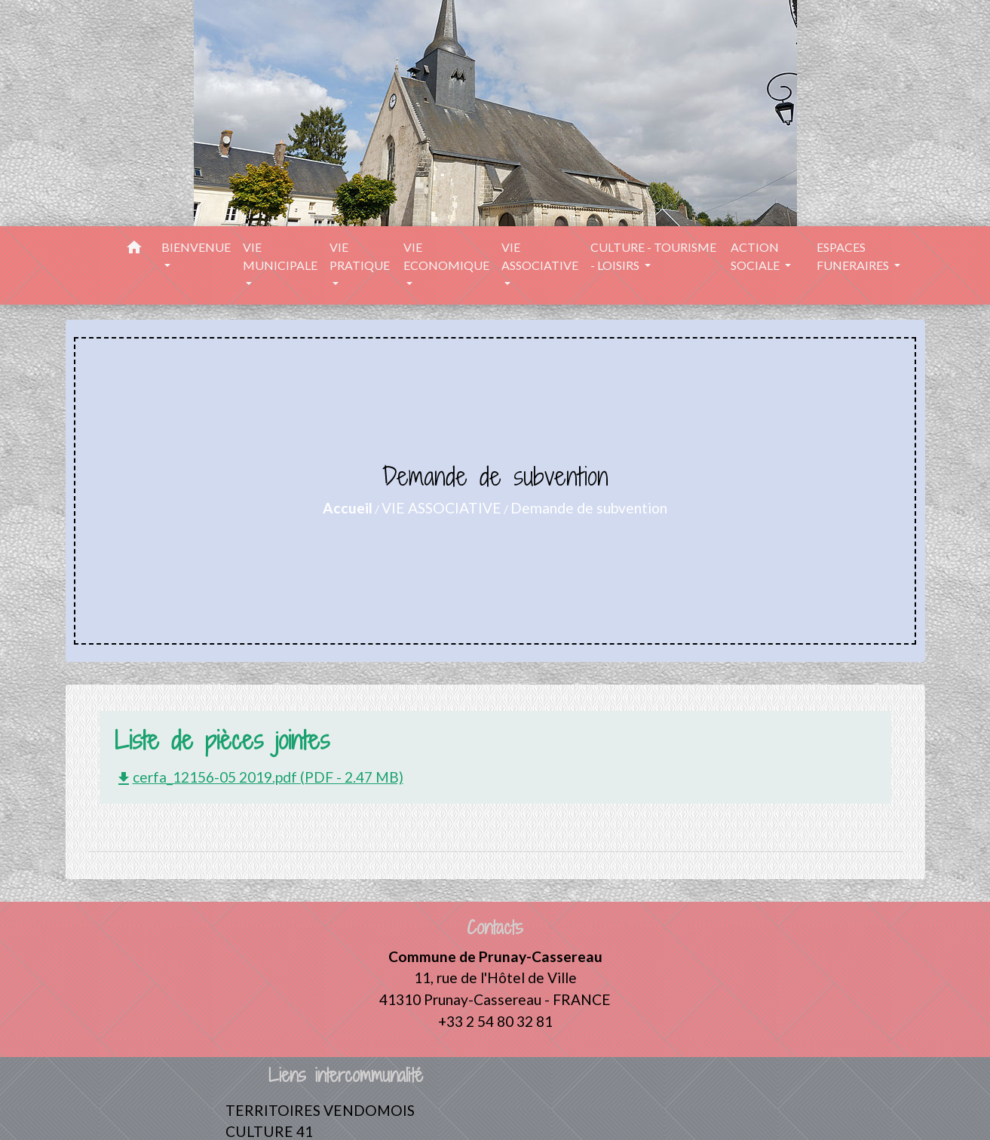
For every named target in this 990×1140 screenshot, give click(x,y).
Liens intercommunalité (345, 1075)
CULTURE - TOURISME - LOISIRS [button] (653, 256)
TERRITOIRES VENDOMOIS (320, 1110)
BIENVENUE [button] (196, 247)
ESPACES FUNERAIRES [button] (854, 256)
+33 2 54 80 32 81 (495, 1021)
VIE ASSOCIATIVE (441, 507)
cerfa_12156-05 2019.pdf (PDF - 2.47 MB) (259, 777)
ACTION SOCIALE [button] (756, 256)
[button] (134, 249)
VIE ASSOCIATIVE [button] (539, 256)
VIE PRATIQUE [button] (359, 256)
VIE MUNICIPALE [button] (280, 256)
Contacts (495, 928)
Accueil (347, 507)
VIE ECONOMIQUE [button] (446, 256)
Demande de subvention (588, 507)
